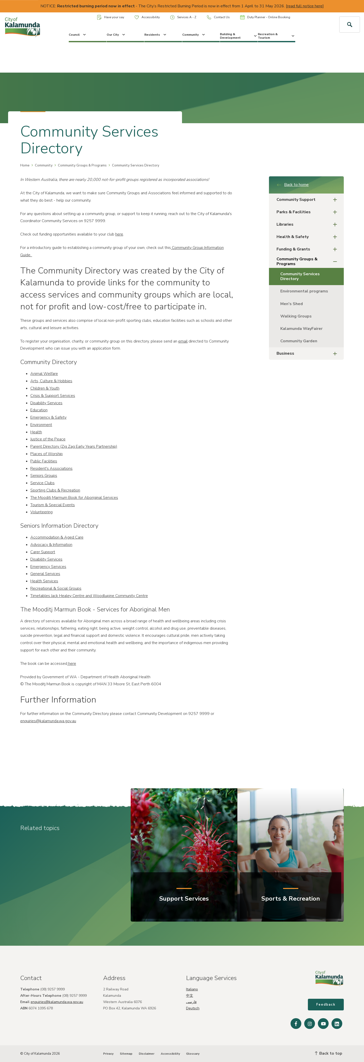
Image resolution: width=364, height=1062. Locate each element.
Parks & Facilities (308, 212)
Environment (41, 425)
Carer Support (42, 552)
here (119, 234)
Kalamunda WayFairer (301, 328)
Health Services (44, 581)
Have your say (110, 17)
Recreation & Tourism (276, 36)
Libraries (308, 224)
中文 (189, 995)
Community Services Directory (300, 276)
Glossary (192, 1054)
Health (36, 432)
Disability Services (46, 403)
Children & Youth (44, 388)
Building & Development (239, 36)
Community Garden (298, 341)
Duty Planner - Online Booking (265, 17)
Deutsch (192, 1008)
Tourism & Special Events (52, 505)
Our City (116, 34)
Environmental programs (304, 291)
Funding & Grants (308, 249)
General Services (45, 574)
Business (308, 353)
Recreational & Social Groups (55, 588)
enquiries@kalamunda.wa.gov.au (48, 721)
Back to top (328, 1053)
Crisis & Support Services (52, 395)
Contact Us (218, 17)
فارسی (191, 1002)
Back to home (293, 184)
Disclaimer (146, 1054)
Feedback (325, 1004)
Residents (155, 34)
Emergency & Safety (48, 417)
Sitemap (126, 1054)
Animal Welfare (44, 373)
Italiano (192, 989)
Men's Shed (291, 304)
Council (78, 34)
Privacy (108, 1054)
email (183, 341)
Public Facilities (43, 461)
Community (194, 34)
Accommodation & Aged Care (56, 537)
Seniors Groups (43, 475)
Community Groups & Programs (82, 165)
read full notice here (305, 6)
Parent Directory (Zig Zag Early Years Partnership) (73, 446)
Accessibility (147, 17)
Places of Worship (46, 454)
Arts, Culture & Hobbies (51, 381)
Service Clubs (42, 483)
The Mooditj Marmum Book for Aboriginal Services (74, 497)
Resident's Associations (51, 468)
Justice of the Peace (47, 439)
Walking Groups (296, 316)
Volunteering (41, 512)
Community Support (308, 200)
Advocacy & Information (51, 544)
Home (25, 165)
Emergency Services (48, 566)
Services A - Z (183, 17)
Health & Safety (308, 237)
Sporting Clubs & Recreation (55, 490)
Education (39, 410)
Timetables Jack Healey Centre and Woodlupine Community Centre (89, 596)
